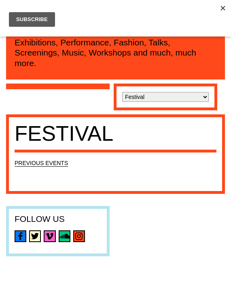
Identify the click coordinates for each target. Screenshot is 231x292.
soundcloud (64, 236)
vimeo (50, 236)
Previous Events (41, 163)
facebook (20, 236)
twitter (35, 236)
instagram (79, 236)
